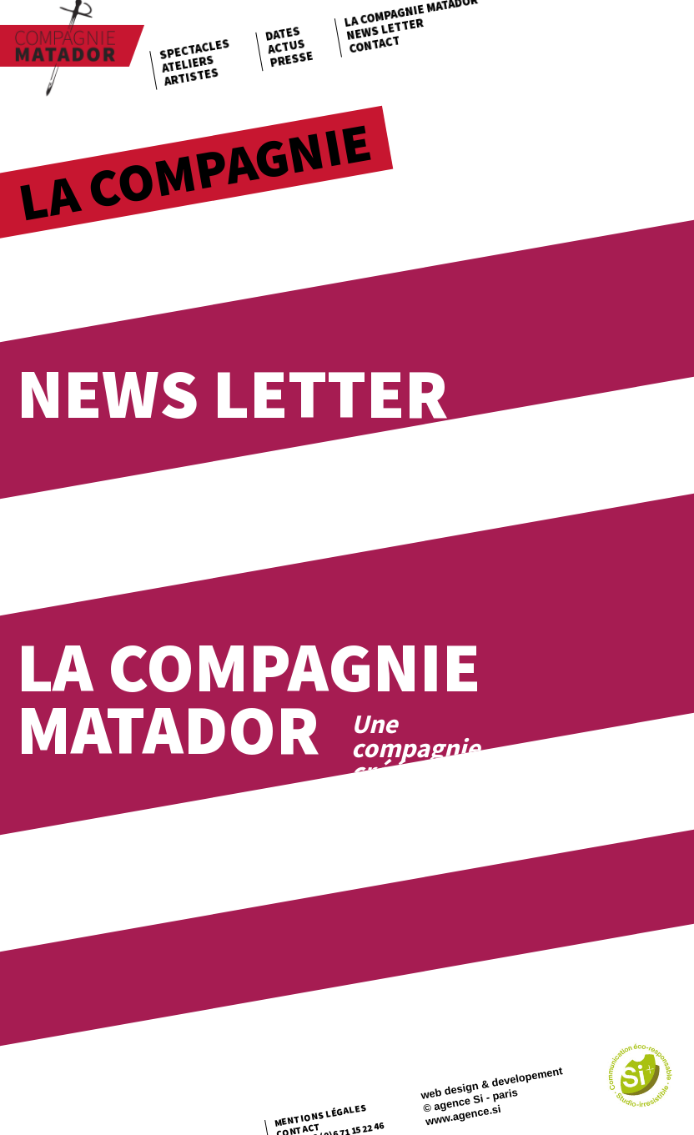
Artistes (191, 76)
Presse (291, 59)
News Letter (232, 393)
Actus (286, 47)
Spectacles (194, 49)
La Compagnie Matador (248, 698)
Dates (282, 33)
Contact (374, 44)
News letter (385, 29)
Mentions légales (321, 1115)
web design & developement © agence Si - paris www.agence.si (491, 1095)
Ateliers (187, 64)
